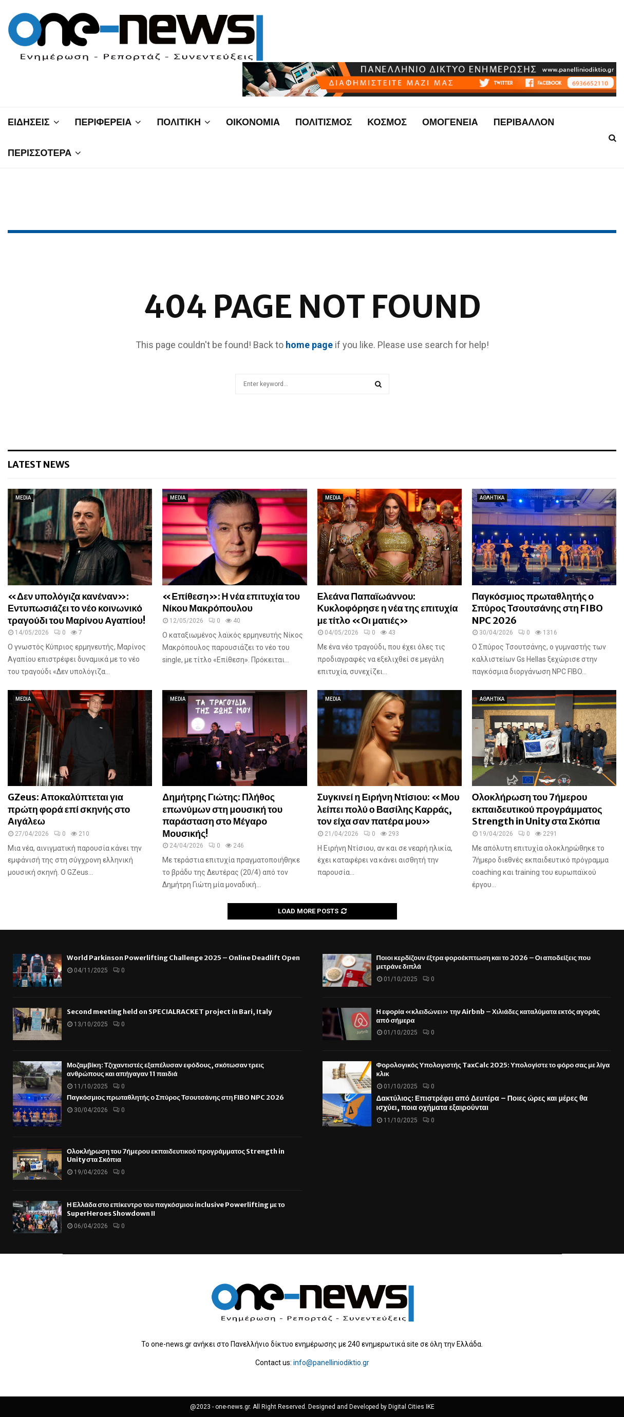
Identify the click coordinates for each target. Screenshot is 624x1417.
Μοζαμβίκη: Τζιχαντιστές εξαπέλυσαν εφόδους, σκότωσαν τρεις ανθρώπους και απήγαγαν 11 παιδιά (165, 1069)
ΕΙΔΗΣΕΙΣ (29, 122)
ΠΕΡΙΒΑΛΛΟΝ (524, 122)
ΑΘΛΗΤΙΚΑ (492, 498)
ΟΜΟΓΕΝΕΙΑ (450, 122)
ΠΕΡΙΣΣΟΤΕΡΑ (39, 153)
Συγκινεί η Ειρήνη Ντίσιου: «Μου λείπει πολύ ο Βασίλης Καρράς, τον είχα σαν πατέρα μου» (388, 809)
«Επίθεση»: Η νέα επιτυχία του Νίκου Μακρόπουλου (231, 602)
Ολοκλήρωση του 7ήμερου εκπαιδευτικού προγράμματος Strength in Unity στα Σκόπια (537, 809)
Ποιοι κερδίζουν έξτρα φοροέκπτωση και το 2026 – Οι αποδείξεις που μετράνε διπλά (483, 962)
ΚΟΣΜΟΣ (387, 122)
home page (309, 344)
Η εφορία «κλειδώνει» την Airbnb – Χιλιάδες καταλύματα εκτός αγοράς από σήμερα (488, 1016)
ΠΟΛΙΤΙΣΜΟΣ (323, 122)
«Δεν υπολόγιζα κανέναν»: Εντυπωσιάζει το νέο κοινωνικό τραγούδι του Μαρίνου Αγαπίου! (76, 608)
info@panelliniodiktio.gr (331, 1362)
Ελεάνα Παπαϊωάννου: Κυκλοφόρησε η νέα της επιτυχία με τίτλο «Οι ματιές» (387, 608)
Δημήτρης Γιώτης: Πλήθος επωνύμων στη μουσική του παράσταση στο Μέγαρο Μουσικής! (222, 815)
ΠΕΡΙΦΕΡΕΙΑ (103, 122)
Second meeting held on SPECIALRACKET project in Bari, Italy (169, 1011)
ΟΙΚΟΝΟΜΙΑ (253, 122)
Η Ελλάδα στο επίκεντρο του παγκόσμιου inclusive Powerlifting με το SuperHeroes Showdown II (176, 1209)
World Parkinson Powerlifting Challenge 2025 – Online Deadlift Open (183, 957)
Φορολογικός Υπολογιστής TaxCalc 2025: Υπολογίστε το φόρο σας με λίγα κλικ (493, 1069)
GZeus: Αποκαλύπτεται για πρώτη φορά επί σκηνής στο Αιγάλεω (69, 809)
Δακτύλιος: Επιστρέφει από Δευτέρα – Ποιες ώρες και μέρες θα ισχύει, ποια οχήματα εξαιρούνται (482, 1103)
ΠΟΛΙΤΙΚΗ (179, 122)
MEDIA (23, 498)
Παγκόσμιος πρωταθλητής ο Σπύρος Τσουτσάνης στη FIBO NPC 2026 (537, 608)
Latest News (39, 464)
